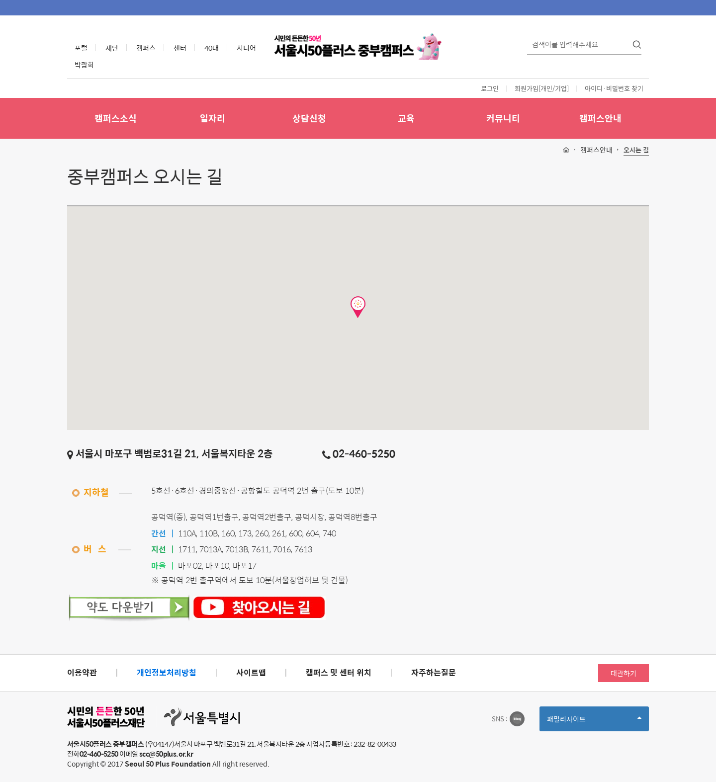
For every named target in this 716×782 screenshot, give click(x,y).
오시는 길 (636, 150)
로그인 (490, 88)
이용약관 (82, 672)
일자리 (212, 118)
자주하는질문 (433, 672)
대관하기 (623, 673)
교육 (406, 118)
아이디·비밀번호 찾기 (614, 88)
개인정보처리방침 (166, 672)
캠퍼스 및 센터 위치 (338, 672)
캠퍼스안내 (600, 118)
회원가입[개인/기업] (542, 88)
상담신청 (309, 118)
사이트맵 (251, 672)
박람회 (84, 64)
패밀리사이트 (594, 722)
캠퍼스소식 (115, 118)
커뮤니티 (503, 118)
